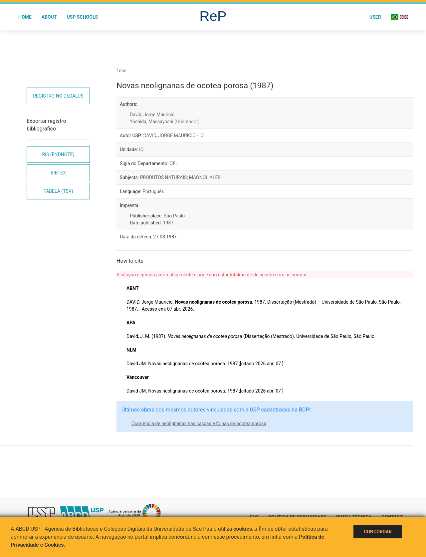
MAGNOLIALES (205, 177)
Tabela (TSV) (58, 191)
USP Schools (82, 17)
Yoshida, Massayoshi (165, 121)
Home (25, 17)
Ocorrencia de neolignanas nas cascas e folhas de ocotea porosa (198, 423)
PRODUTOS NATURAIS (163, 177)
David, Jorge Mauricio (152, 114)
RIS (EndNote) (58, 154)
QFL (174, 163)
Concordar (378, 531)
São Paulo (174, 215)
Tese (121, 70)
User (375, 17)
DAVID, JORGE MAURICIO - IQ (173, 135)
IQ (141, 149)
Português (153, 191)
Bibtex (58, 172)
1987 (168, 222)
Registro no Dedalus (58, 96)
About (49, 17)
